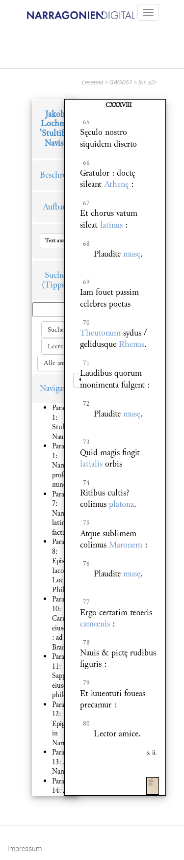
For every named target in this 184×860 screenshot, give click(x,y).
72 (86, 404)
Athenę (116, 184)
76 (86, 564)
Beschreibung (63, 175)
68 (86, 244)
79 (86, 683)
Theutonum (100, 333)
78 (86, 643)
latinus (111, 225)
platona (121, 504)
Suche (55, 275)
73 (86, 442)
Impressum (24, 849)
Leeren (57, 346)
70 (86, 323)
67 (86, 203)
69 (86, 282)
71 (86, 363)
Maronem (125, 545)
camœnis (95, 624)
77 (86, 602)
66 (86, 163)
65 (86, 122)
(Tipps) (55, 285)
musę (131, 254)
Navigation (58, 388)
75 (86, 523)
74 (86, 483)
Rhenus (131, 344)
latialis (91, 464)
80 (86, 724)
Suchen (57, 330)
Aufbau (55, 207)
